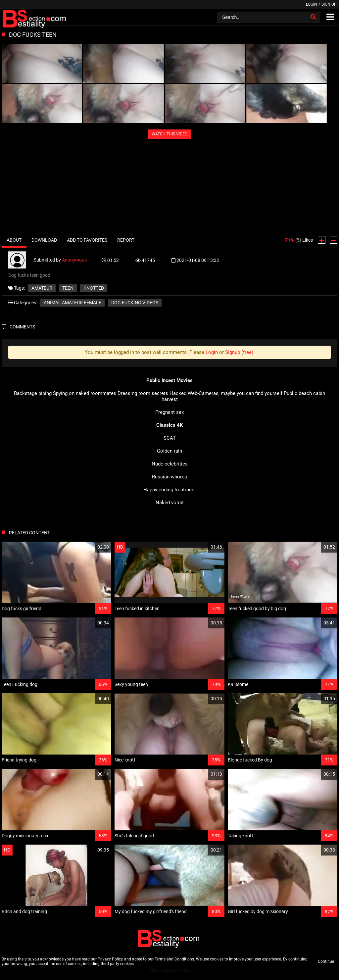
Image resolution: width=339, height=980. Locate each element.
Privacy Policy (110, 959)
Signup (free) (239, 352)
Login (311, 4)
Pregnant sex (169, 412)
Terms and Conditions (174, 959)
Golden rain (169, 451)
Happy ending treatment (169, 490)
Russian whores (169, 477)
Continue (326, 961)
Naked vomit (170, 503)
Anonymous (74, 260)
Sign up (329, 4)
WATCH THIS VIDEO (169, 134)
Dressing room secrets (143, 393)
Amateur (41, 288)
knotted (93, 288)
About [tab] (14, 240)
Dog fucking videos (134, 302)
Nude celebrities (170, 464)
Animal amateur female (72, 302)
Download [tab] (44, 240)
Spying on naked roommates (84, 393)
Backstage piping (33, 393)
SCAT (170, 438)
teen (67, 288)
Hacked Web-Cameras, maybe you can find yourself (226, 393)
